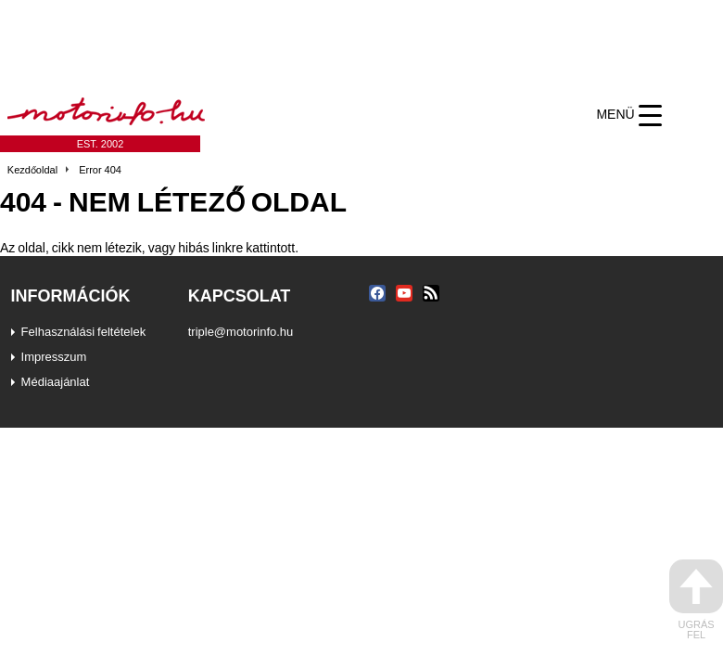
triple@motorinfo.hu (241, 331)
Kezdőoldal (32, 169)
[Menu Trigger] (629, 115)
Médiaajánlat (55, 381)
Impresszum (54, 356)
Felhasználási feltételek (83, 331)
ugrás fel (696, 599)
